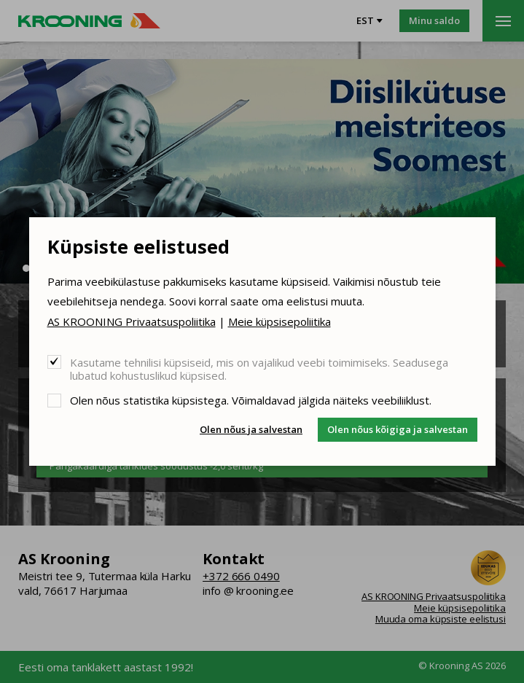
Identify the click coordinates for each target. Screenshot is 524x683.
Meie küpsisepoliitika (279, 321)
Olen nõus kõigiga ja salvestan (397, 429)
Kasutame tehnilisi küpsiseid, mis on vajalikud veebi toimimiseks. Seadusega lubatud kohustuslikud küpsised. (259, 368)
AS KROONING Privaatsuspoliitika (131, 321)
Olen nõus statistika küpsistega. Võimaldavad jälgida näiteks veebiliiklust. (250, 400)
